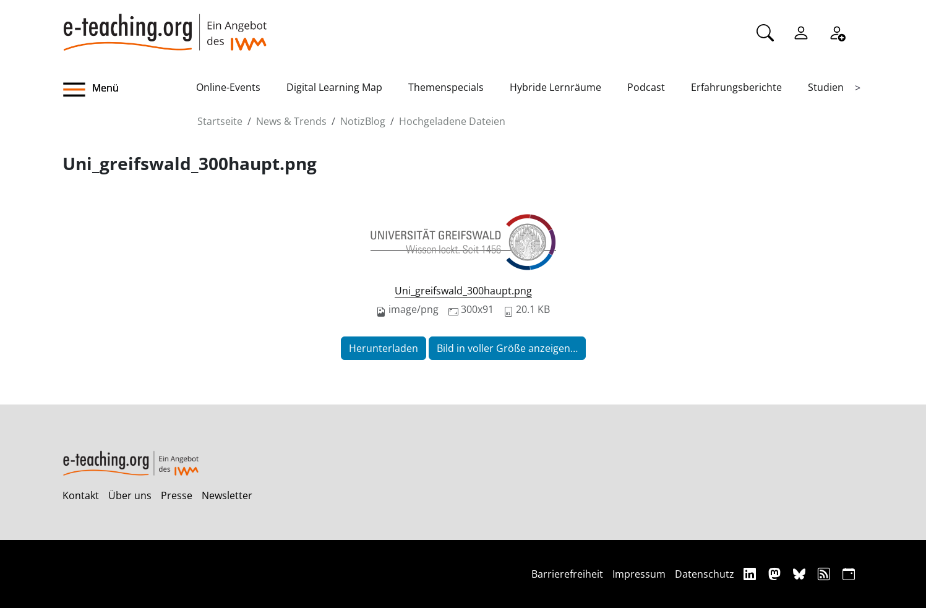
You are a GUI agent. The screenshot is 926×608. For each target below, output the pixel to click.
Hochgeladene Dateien (452, 121)
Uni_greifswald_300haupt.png (463, 291)
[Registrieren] (837, 31)
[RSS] (825, 573)
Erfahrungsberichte (736, 87)
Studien (826, 87)
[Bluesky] (800, 573)
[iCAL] (848, 573)
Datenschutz (704, 574)
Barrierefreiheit (567, 574)
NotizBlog (362, 121)
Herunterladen (383, 348)
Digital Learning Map (334, 87)
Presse (176, 495)
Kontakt (80, 495)
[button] (129, 89)
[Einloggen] (801, 31)
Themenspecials (446, 87)
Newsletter (227, 495)
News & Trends (291, 121)
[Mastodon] (776, 573)
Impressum (639, 574)
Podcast (646, 87)
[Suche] (765, 31)
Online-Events (228, 87)
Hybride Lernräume (555, 87)
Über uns (130, 495)
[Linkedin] (751, 573)
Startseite (219, 121)
